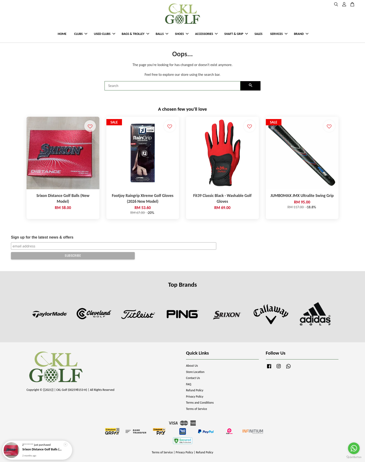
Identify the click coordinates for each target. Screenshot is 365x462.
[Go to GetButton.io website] (353, 457)
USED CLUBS (104, 34)
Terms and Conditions (200, 403)
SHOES (182, 34)
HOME (62, 34)
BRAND (301, 34)
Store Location (195, 372)
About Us (192, 366)
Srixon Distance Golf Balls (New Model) (42, 451)
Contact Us (193, 378)
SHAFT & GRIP (236, 34)
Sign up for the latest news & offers (42, 237)
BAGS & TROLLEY (135, 34)
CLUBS (81, 34)
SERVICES (278, 34)
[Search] (172, 85)
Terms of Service (196, 409)
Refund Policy (194, 390)
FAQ (188, 384)
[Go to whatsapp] (354, 448)
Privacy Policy (194, 397)
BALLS (162, 34)
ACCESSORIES (206, 34)
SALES (258, 34)
